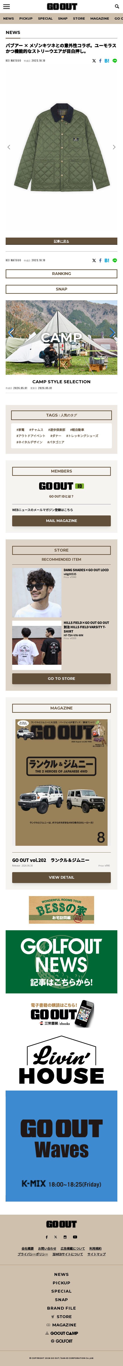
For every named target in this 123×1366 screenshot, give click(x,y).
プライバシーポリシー (33, 1254)
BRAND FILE (61, 1308)
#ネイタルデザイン (29, 442)
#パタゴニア (55, 442)
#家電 (20, 429)
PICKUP (26, 18)
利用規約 (95, 1248)
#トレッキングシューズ (82, 436)
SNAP (63, 18)
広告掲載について (73, 1248)
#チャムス (36, 429)
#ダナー (55, 436)
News (8, 18)
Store (79, 18)
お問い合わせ (47, 1248)
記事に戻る (61, 241)
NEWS (61, 1274)
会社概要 (28, 1248)
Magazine (99, 18)
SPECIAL (45, 18)
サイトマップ (96, 1254)
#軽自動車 (77, 429)
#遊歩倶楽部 (56, 429)
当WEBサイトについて (67, 1254)
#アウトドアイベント (31, 436)
